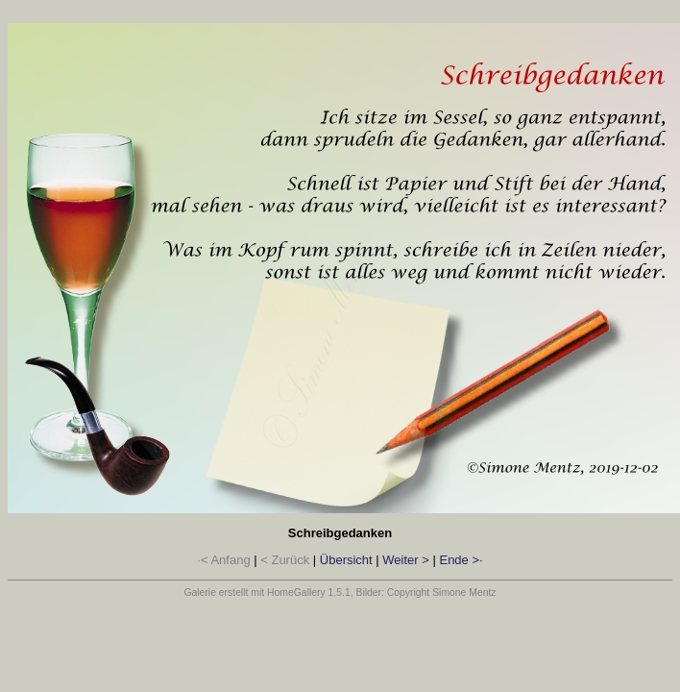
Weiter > (405, 560)
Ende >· (460, 560)
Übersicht (346, 560)
